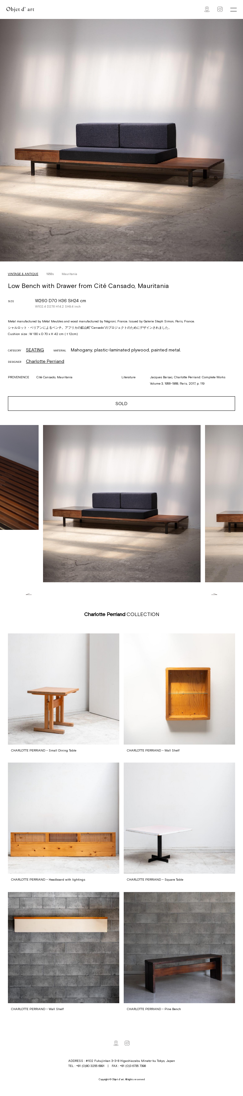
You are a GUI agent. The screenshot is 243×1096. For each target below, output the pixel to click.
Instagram (219, 9)
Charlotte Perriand (45, 361)
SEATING (35, 349)
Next (214, 594)
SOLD (121, 403)
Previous (28, 594)
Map (206, 9)
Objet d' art (20, 9)
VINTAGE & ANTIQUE (23, 274)
